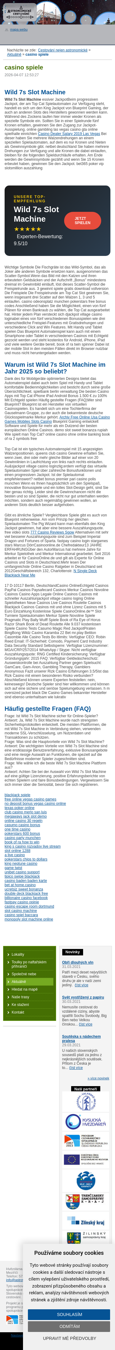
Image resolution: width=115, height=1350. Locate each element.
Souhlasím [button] (69, 1314)
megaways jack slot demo (26, 816)
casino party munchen (22, 838)
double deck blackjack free (26, 893)
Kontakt (18, 1012)
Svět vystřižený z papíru (83, 997)
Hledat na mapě (25, 989)
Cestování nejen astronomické (62, 50)
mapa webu (19, 29)
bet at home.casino (20, 885)
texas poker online (19, 808)
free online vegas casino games (30, 799)
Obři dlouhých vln (78, 962)
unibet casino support (22, 872)
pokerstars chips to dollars (26, 859)
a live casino (15, 855)
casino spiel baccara (21, 915)
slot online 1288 (17, 851)
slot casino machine (21, 911)
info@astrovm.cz (18, 1280)
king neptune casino (21, 863)
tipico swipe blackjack (22, 876)
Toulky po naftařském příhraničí (29, 964)
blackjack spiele (17, 795)
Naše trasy (20, 997)
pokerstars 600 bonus (22, 833)
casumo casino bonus (22, 825)
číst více (81, 985)
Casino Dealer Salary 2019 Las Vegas (69, 134)
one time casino (17, 829)
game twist (13, 868)
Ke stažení (20, 1005)
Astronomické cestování (20, 12)
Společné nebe (24, 974)
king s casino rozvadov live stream (33, 846)
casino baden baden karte (26, 881)
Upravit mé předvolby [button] (69, 1338)
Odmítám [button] (69, 1326)
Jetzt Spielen (82, 220)
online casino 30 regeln (23, 821)
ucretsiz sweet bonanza (24, 889)
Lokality (18, 954)
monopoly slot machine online (29, 919)
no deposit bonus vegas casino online (35, 803)
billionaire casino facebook (26, 898)
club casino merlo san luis (26, 812)
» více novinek (98, 1078)
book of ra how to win (22, 842)
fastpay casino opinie (22, 902)
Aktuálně (14, 54)
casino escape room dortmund (29, 906)
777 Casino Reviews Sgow (52, 532)
